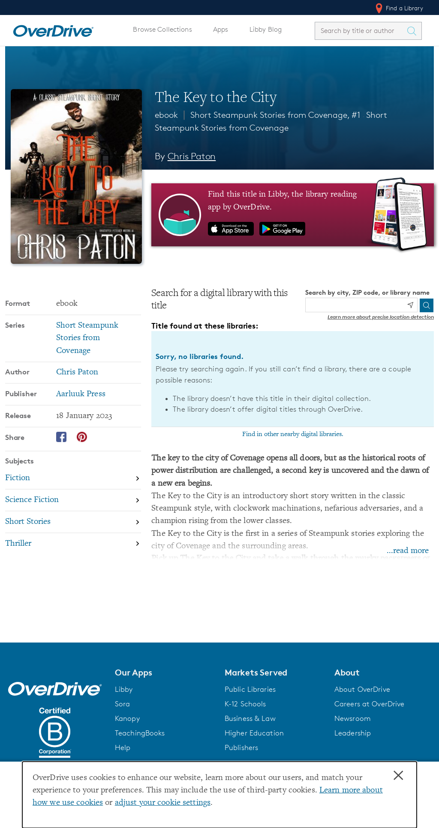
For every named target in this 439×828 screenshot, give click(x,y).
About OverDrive (362, 689)
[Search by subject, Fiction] (73, 479)
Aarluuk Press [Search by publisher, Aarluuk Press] (80, 394)
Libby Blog (266, 29)
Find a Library (398, 8)
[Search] (426, 305)
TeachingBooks (140, 733)
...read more (408, 551)
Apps (221, 29)
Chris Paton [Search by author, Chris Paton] (192, 156)
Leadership (352, 733)
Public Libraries (250, 689)
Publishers (241, 747)
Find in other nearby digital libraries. (292, 434)
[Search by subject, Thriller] (73, 543)
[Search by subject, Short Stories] (73, 522)
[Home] (53, 29)
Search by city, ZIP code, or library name (367, 292)
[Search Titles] (413, 30)
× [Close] (398, 776)
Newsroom (352, 718)
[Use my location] (410, 305)
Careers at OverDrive (369, 703)
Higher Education (254, 733)
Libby (124, 689)
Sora (122, 703)
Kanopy (127, 718)
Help (123, 747)
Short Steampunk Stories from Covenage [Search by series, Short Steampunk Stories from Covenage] (87, 338)
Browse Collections (162, 29)
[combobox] (360, 30)
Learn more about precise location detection (381, 317)
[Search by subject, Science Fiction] (73, 500)
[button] (164, 672)
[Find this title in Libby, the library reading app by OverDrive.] (292, 214)
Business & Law (250, 718)
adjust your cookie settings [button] (162, 803)
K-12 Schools (245, 703)
